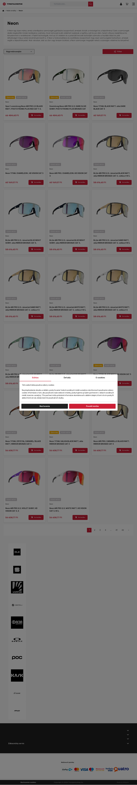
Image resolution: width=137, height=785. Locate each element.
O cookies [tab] (100, 377)
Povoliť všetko (92, 406)
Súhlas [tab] (35, 377)
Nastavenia (45, 406)
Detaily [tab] (67, 377)
